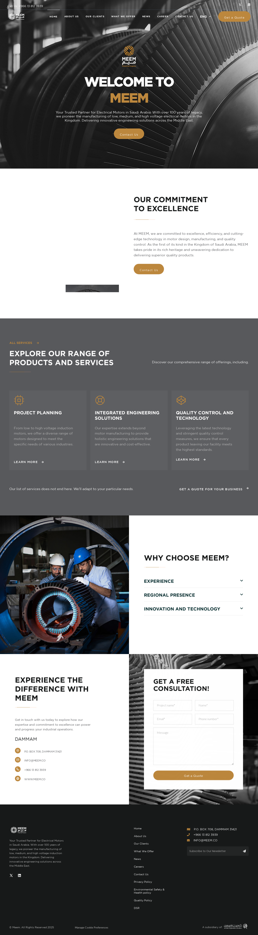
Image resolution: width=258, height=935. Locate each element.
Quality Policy (143, 900)
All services (24, 342)
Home (138, 828)
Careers (139, 866)
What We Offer (144, 851)
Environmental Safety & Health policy (149, 891)
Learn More (29, 463)
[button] (205, 16)
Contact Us (141, 874)
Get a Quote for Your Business (214, 489)
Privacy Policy (143, 881)
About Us (140, 836)
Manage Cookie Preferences (91, 927)
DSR (136, 908)
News (137, 858)
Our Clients (141, 843)
